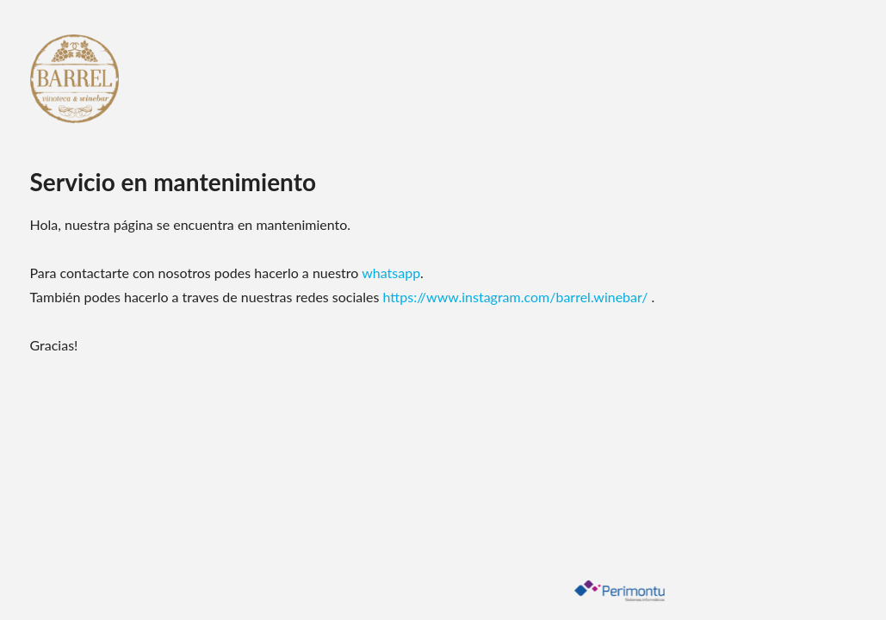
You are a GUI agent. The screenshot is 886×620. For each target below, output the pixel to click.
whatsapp (391, 272)
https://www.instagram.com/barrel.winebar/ (517, 296)
